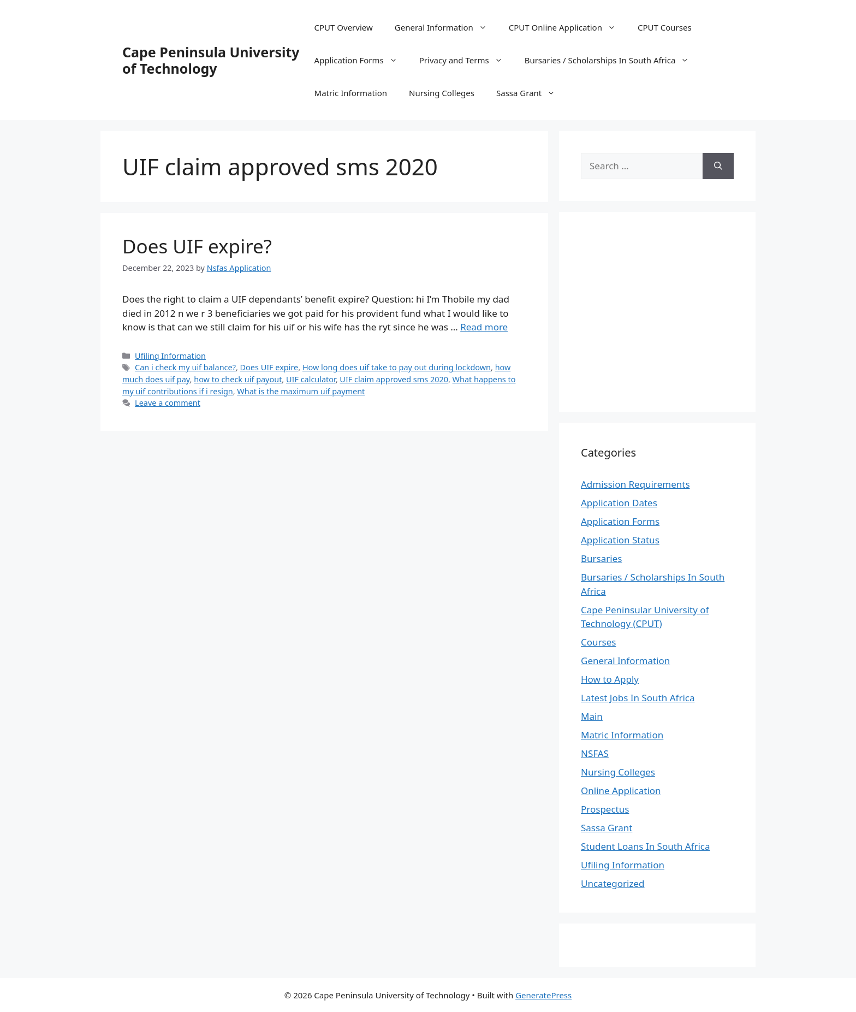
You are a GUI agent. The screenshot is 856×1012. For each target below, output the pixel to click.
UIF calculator (311, 379)
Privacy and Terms (466, 60)
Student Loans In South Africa (645, 846)
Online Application (621, 790)
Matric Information (350, 92)
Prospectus (605, 809)
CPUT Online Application (568, 27)
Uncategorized (613, 883)
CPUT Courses (665, 27)
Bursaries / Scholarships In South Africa (612, 60)
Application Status (620, 540)
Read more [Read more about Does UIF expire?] (484, 327)
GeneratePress (543, 995)
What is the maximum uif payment (301, 391)
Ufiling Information (170, 356)
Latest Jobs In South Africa (638, 697)
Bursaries (601, 558)
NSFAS (595, 753)
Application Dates (619, 502)
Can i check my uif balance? (185, 367)
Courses (598, 642)
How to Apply (610, 679)
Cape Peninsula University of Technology (211, 60)
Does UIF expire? (197, 246)
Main (592, 716)
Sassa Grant (531, 92)
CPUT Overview (343, 27)
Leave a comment (167, 403)
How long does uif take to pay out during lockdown (396, 367)
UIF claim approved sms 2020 (394, 379)
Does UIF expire (269, 367)
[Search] (718, 166)
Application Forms (361, 60)
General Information (446, 27)
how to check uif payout (238, 379)
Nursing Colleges (441, 92)
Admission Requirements (635, 484)
